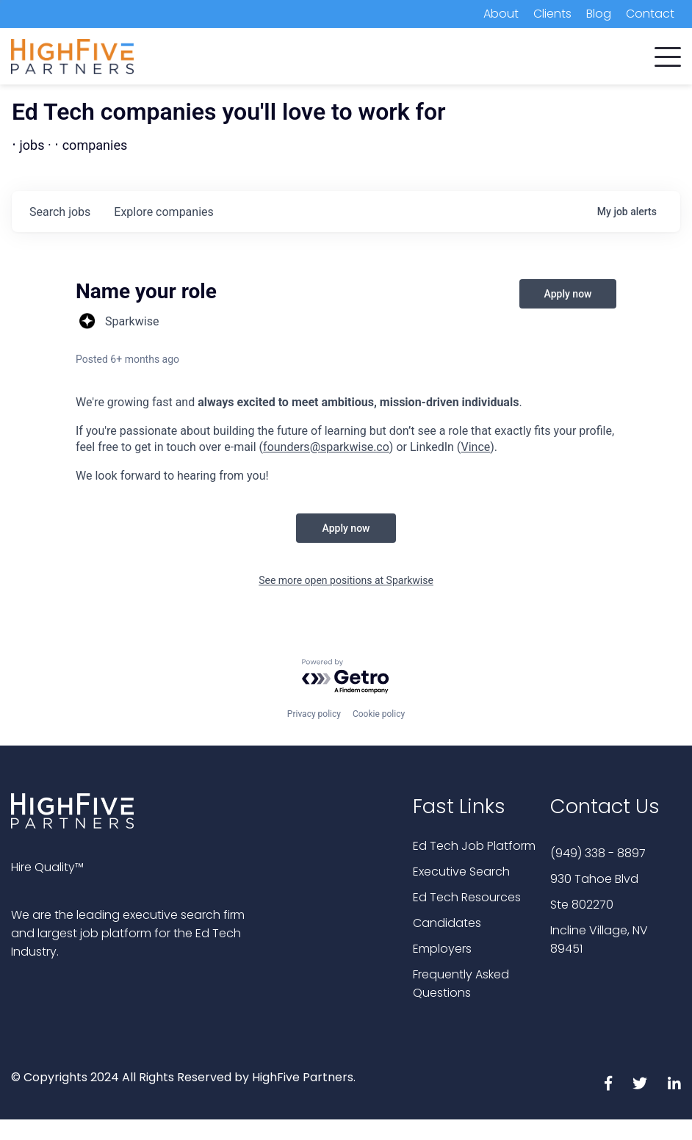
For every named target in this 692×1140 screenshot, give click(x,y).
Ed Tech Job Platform (474, 845)
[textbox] (346, 439)
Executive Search (461, 871)
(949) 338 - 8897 (598, 853)
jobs (59, 212)
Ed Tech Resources (467, 897)
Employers (442, 948)
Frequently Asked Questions (461, 983)
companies (163, 212)
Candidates (447, 922)
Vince (476, 447)
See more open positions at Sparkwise (346, 580)
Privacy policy (314, 714)
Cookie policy (379, 714)
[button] (667, 53)
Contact (650, 13)
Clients (552, 13)
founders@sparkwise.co (326, 447)
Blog (598, 13)
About (501, 13)
